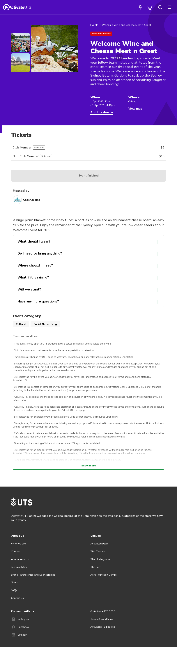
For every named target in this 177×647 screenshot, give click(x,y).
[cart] (150, 7)
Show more (88, 465)
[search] (160, 7)
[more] (169, 7)
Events (94, 25)
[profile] (140, 7)
